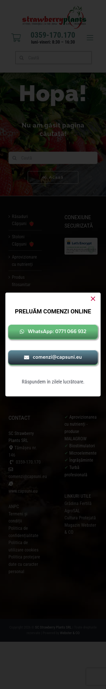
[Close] (93, 298)
